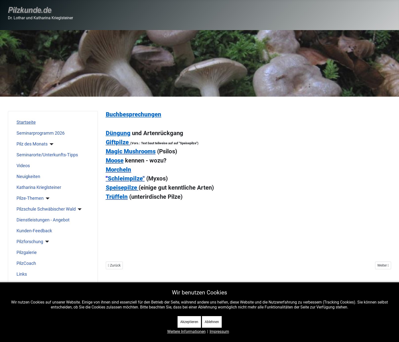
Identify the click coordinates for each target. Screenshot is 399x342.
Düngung (118, 133)
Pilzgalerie (27, 252)
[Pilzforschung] (46, 242)
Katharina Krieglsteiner (39, 187)
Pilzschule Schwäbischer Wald (46, 209)
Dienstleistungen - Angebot (43, 219)
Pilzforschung (30, 241)
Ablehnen (212, 322)
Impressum (219, 331)
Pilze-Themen (30, 198)
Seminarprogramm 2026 (41, 133)
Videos (23, 165)
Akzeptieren (189, 322)
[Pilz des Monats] (51, 144)
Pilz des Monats (32, 144)
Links (22, 274)
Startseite (26, 122)
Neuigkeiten (28, 176)
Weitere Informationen (186, 331)
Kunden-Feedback (34, 230)
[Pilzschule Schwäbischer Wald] (79, 209)
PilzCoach (26, 263)
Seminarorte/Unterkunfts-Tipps (47, 154)
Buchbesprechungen (133, 114)
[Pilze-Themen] (47, 198)
